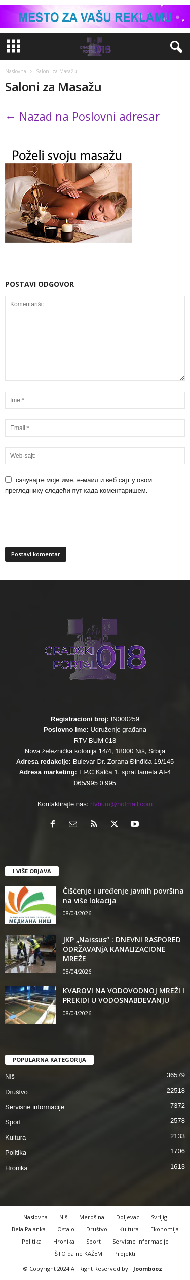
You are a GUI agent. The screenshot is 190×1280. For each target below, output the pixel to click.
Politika (15, 1152)
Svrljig (159, 1217)
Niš (10, 1076)
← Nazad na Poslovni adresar (82, 116)
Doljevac (127, 1217)
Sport (13, 1122)
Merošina (91, 1217)
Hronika (16, 1168)
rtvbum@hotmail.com (121, 804)
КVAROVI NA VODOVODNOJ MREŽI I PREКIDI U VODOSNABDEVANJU (123, 995)
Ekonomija (164, 1229)
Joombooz (147, 1268)
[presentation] (74, 524)
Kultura (15, 1137)
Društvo (16, 1092)
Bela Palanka (29, 1229)
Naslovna (15, 71)
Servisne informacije (34, 1107)
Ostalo (65, 1229)
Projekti (124, 1253)
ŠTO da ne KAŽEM (78, 1253)
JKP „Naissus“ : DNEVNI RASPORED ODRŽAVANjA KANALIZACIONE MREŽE (122, 949)
